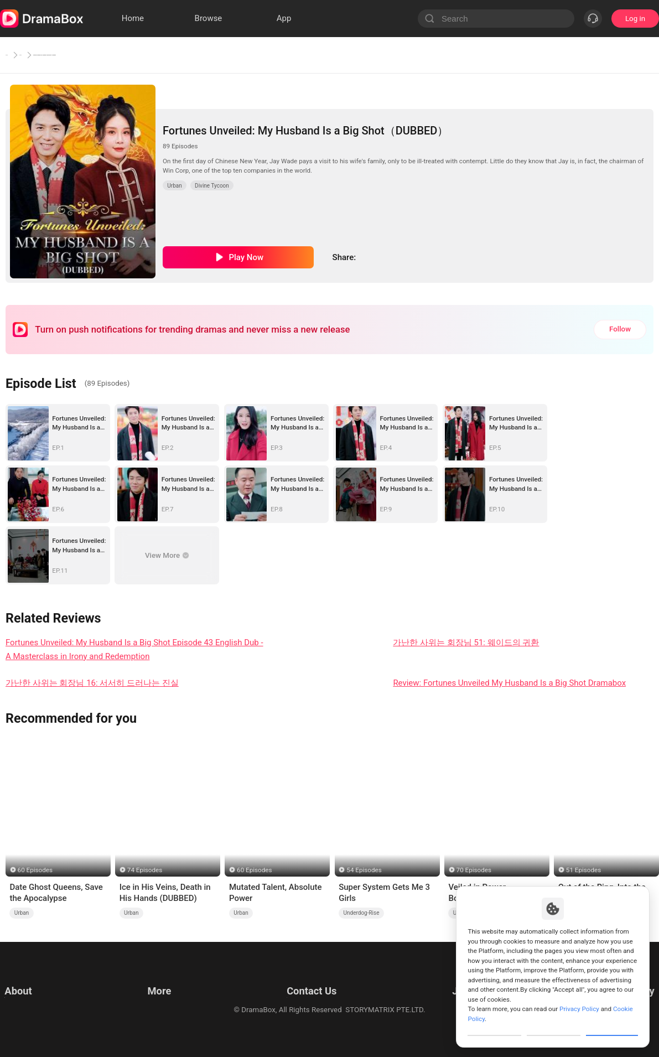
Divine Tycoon (212, 186)
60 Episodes (35, 870)
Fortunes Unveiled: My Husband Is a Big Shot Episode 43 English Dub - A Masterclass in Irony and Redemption (134, 649)
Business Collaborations (294, 992)
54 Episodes (363, 870)
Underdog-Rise (362, 913)
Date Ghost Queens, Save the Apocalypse (55, 892)
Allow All (612, 1026)
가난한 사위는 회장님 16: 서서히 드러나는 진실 (92, 683)
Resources (163, 979)
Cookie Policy (26, 1006)
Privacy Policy (27, 992)
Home (17, 55)
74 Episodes (144, 870)
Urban (54, 55)
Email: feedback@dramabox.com (309, 979)
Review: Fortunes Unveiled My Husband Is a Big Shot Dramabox (509, 683)
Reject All (553, 1026)
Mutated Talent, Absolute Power (275, 892)
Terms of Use (26, 979)
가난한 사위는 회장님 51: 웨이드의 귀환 (466, 642)
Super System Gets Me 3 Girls (384, 892)
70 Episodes (473, 870)
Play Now (246, 257)
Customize (494, 1026)
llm (150, 992)
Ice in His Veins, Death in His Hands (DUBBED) (165, 892)
